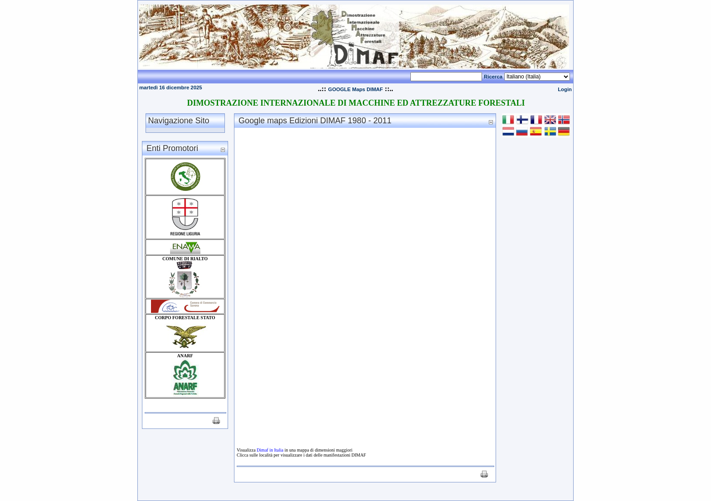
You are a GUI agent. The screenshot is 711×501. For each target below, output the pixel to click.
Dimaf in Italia (270, 449)
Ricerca (493, 76)
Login (565, 89)
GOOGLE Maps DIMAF (355, 89)
